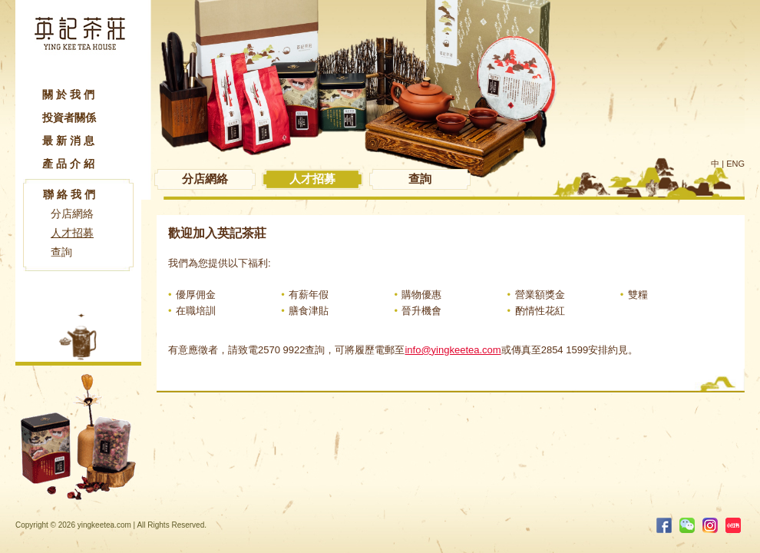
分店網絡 (72, 213)
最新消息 (69, 140)
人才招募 (72, 233)
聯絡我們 (70, 194)
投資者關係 (69, 117)
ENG (735, 163)
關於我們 (69, 94)
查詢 (61, 252)
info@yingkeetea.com (453, 350)
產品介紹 (69, 163)
